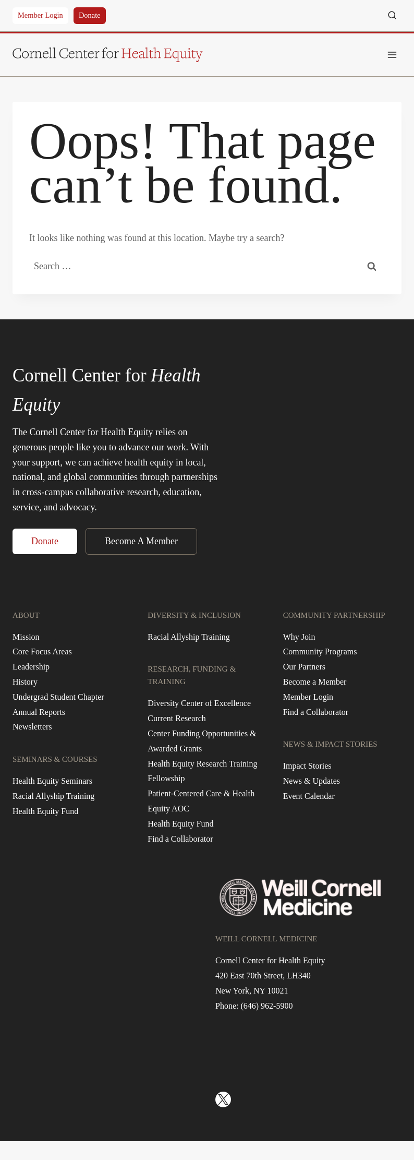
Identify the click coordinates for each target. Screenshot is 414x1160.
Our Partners (304, 666)
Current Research (177, 718)
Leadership (31, 666)
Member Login (40, 15)
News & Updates (311, 780)
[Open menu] (391, 54)
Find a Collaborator (180, 838)
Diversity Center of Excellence (199, 703)
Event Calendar (309, 796)
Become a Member (315, 681)
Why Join (299, 636)
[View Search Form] (392, 15)
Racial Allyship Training (53, 796)
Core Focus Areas (42, 651)
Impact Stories (307, 765)
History (25, 681)
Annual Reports (39, 712)
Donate (90, 15)
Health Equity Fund (45, 811)
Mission (26, 636)
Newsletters (32, 726)
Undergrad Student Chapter (58, 696)
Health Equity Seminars (52, 780)
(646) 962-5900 (266, 1005)
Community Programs (320, 651)
